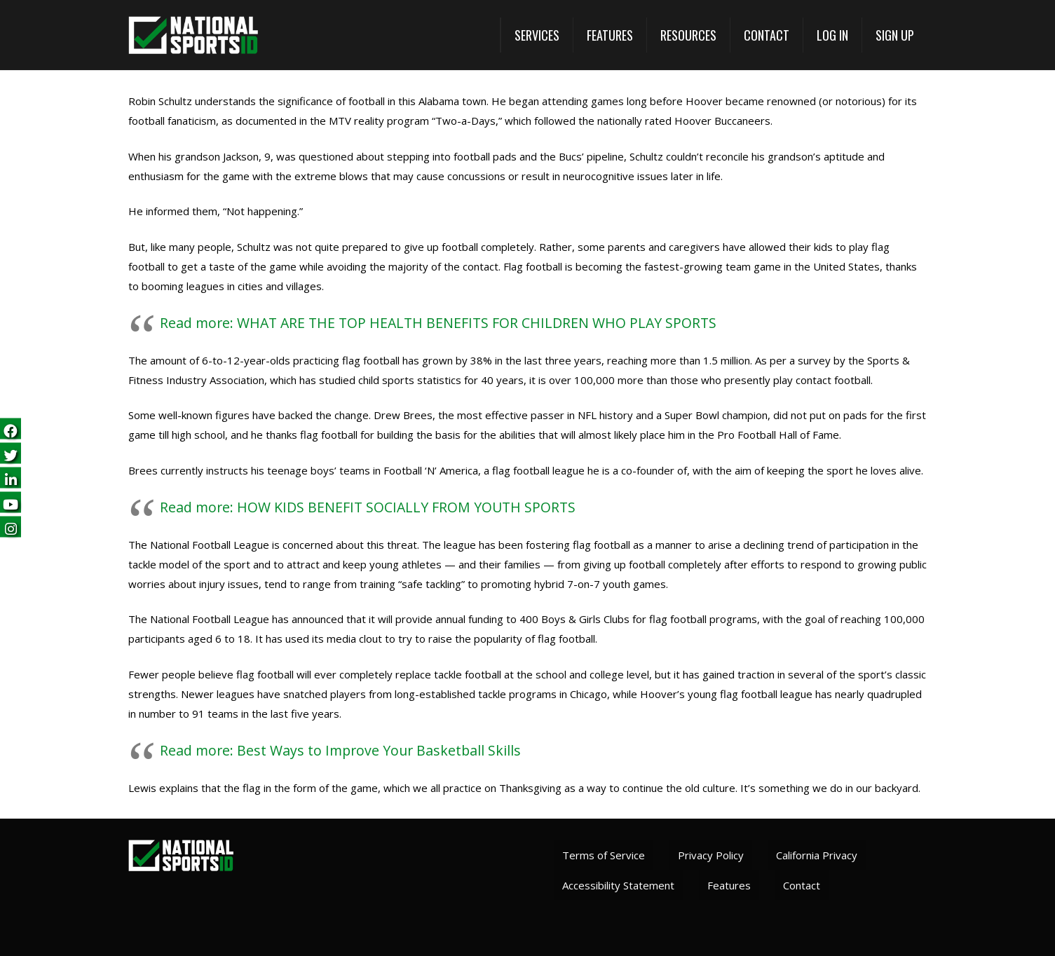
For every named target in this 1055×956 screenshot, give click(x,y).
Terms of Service (603, 855)
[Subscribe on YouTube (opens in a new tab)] (10, 503)
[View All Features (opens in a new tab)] (609, 35)
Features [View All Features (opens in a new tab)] (729, 885)
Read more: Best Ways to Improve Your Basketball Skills (340, 750)
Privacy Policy (711, 855)
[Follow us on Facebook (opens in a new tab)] (10, 429)
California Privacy (816, 855)
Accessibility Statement (618, 885)
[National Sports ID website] (193, 35)
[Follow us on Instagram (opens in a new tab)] (10, 527)
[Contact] (766, 35)
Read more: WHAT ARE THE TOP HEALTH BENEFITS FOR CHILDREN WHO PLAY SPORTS (438, 322)
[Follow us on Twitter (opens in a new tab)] (10, 454)
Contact (801, 885)
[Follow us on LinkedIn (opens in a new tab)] (10, 478)
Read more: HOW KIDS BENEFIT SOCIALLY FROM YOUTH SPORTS (368, 507)
